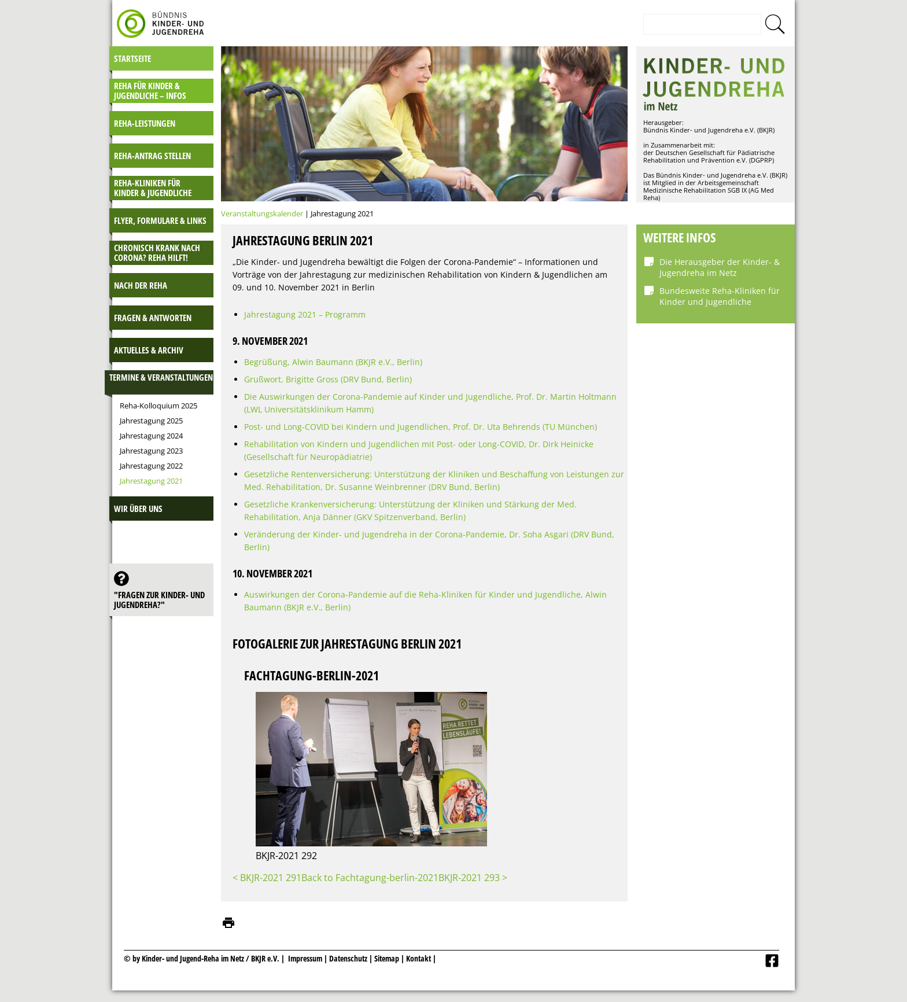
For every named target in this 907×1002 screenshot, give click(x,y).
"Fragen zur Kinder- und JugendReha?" (159, 599)
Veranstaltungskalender (262, 213)
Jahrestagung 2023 (151, 450)
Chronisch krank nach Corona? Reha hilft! (157, 252)
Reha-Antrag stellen (152, 155)
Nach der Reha (140, 285)
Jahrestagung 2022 (151, 466)
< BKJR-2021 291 (267, 877)
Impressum (305, 958)
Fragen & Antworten (152, 317)
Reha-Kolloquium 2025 (158, 405)
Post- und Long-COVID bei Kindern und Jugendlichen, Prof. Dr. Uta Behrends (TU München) (420, 426)
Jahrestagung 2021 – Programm (305, 314)
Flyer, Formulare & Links (160, 220)
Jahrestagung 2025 (151, 420)
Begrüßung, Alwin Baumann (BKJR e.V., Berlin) (333, 361)
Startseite (132, 58)
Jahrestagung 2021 (151, 481)
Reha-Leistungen (144, 123)
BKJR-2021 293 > (472, 877)
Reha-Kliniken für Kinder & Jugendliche (152, 187)
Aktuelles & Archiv (148, 350)
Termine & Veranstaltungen (161, 377)
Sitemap (386, 958)
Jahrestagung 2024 (151, 435)
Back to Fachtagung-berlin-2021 (369, 877)
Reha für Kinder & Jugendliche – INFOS (150, 90)
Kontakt (418, 958)
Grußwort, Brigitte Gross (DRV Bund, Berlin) (328, 379)
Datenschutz (349, 958)
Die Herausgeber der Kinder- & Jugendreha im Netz (719, 267)
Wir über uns (138, 508)
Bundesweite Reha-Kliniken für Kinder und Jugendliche (719, 296)
